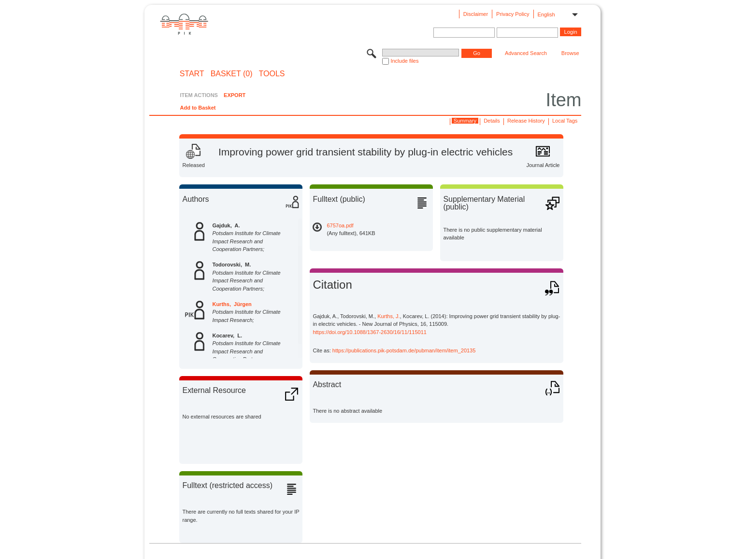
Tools (272, 74)
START (192, 74)
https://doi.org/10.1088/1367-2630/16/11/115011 (369, 332)
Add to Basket (197, 108)
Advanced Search (526, 53)
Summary (465, 121)
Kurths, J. (388, 316)
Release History (526, 121)
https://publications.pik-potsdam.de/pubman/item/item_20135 (404, 350)
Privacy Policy (512, 14)
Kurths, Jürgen (231, 304)
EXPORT (234, 95)
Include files (404, 61)
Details (492, 121)
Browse (570, 53)
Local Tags (564, 121)
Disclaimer (475, 14)
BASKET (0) (232, 74)
